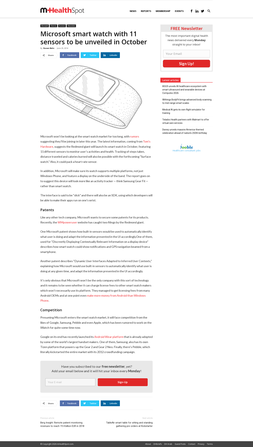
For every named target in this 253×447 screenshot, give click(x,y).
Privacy (201, 444)
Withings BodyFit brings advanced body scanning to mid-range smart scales (187, 101)
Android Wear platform (108, 337)
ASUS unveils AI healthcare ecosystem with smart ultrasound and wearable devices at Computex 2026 (184, 89)
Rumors (62, 26)
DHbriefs (157, 444)
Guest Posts (180, 444)
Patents (53, 26)
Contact (191, 444)
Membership (163, 11)
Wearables (71, 26)
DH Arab (168, 444)
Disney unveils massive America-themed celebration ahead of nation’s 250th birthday (184, 131)
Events (179, 11)
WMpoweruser (67, 222)
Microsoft (44, 26)
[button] (209, 11)
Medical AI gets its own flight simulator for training (183, 111)
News (133, 11)
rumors (134, 136)
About (148, 444)
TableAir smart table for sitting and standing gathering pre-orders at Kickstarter (129, 424)
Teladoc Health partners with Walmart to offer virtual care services (185, 121)
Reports (146, 11)
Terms (210, 444)
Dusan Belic (48, 48)
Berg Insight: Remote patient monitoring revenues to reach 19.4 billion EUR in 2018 (62, 424)
